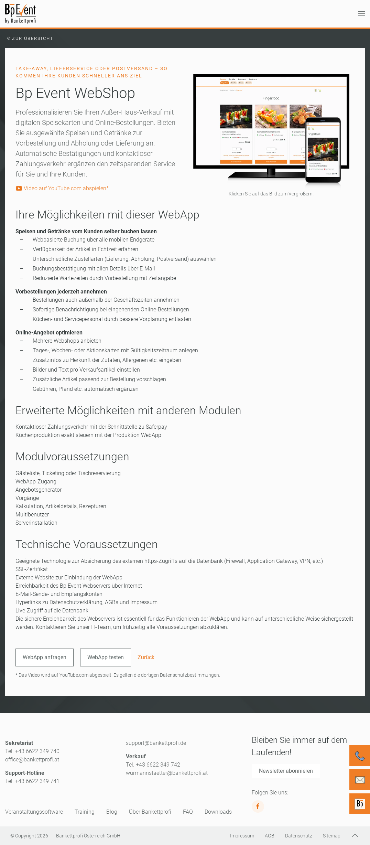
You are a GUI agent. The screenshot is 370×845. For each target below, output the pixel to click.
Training (85, 812)
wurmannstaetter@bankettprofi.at (167, 773)
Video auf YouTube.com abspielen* (62, 188)
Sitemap (331, 835)
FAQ (188, 812)
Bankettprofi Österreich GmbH (88, 835)
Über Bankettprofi (150, 812)
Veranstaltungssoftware (34, 812)
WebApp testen (105, 657)
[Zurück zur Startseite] (20, 14)
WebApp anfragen (44, 657)
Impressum (242, 835)
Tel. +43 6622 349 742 (153, 764)
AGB (269, 835)
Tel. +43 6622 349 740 (32, 751)
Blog (111, 812)
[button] (361, 14)
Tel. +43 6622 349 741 (32, 781)
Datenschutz (298, 835)
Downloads (218, 812)
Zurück (146, 657)
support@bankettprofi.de (156, 743)
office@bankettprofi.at (32, 759)
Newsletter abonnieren (286, 771)
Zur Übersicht (29, 38)
